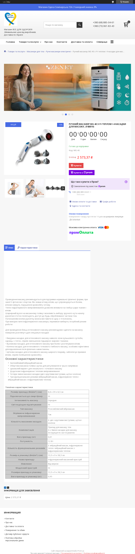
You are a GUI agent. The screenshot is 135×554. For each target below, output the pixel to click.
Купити (77, 165)
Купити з (83, 172)
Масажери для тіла (35, 51)
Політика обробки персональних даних (14, 539)
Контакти (62, 41)
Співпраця (102, 41)
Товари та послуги (29, 41)
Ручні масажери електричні (58, 51)
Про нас (49, 41)
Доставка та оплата (81, 41)
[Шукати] (79, 25)
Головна (10, 41)
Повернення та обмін (15, 530)
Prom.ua (81, 551)
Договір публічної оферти (17, 534)
